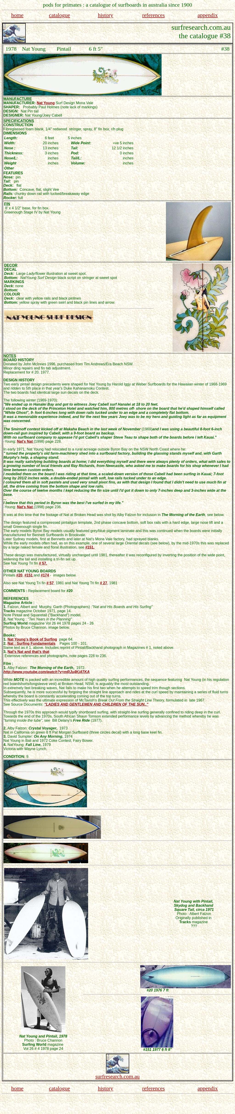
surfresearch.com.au (117, 1076)
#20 (19, 575)
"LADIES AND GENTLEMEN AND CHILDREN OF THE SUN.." (96, 704)
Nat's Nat (25, 441)
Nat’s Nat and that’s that (28, 652)
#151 (29, 575)
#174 (45, 575)
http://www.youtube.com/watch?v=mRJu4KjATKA (46, 672)
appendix (208, 15)
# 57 (50, 583)
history (105, 15)
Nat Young (46, 103)
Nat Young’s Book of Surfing (32, 639)
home (17, 15)
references (153, 15)
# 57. (43, 563)
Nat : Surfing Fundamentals (32, 643)
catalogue (59, 15)
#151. (90, 547)
